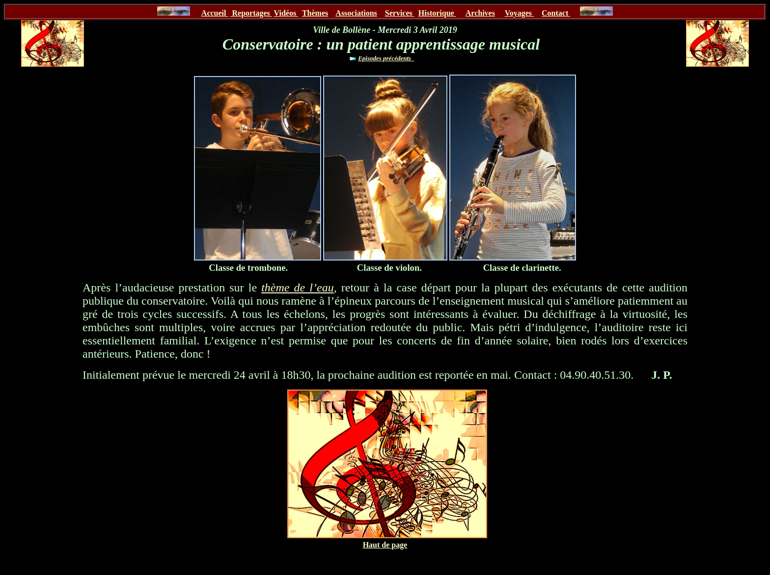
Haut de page (385, 545)
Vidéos (286, 13)
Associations (356, 13)
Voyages (519, 13)
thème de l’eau (297, 287)
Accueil (214, 13)
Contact (556, 13)
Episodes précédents (386, 58)
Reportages (251, 13)
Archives (480, 13)
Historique (437, 13)
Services (399, 13)
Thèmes (315, 13)
